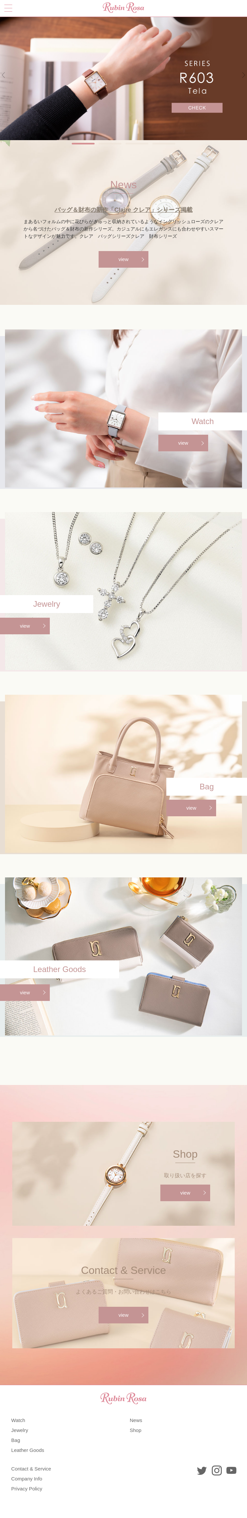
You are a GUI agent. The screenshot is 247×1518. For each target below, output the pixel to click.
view (123, 259)
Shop (135, 1430)
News (136, 1420)
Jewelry (19, 1430)
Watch (18, 1420)
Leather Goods (27, 1450)
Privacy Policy (26, 1488)
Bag (15, 1440)
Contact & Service (31, 1469)
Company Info (26, 1478)
